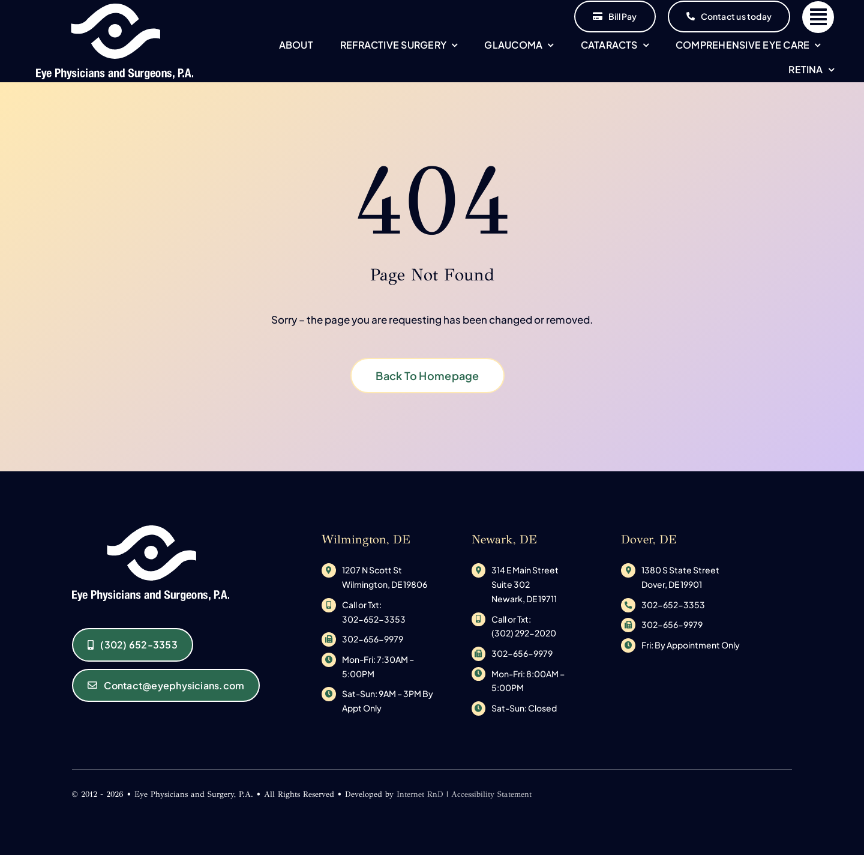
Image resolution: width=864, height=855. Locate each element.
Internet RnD (420, 794)
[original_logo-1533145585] (115, 8)
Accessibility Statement (491, 794)
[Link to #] (818, 17)
